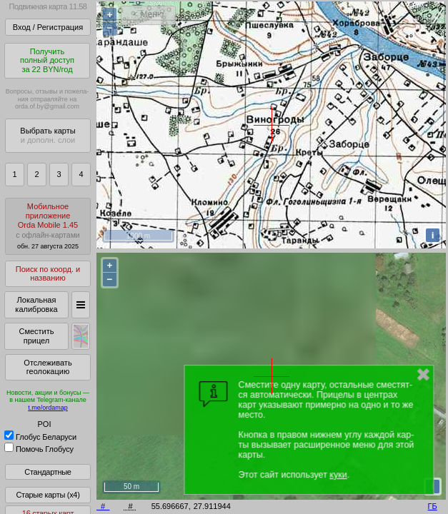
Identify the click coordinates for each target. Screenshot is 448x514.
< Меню (148, 14)
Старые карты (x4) (47, 494)
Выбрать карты (47, 135)
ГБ (432, 506)
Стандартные (47, 472)
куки (338, 475)
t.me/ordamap (48, 407)
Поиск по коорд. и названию (48, 274)
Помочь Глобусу (39, 449)
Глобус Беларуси (40, 437)
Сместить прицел (36, 336)
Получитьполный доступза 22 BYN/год (47, 60)
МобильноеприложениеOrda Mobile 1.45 (48, 226)
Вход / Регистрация (48, 27)
